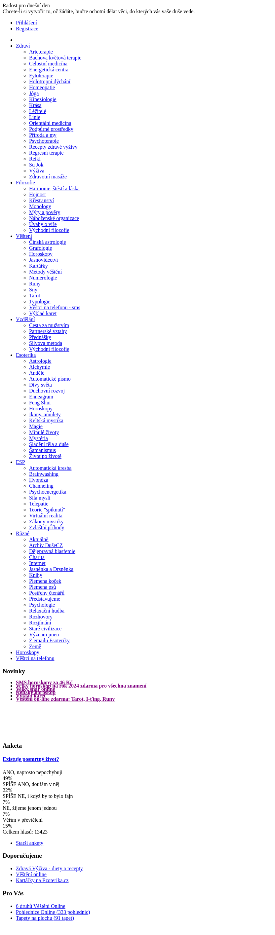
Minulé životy (44, 432)
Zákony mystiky (46, 521)
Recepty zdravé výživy (53, 147)
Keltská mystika (46, 420)
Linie (34, 117)
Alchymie (39, 367)
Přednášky (40, 337)
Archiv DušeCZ (46, 545)
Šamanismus (42, 450)
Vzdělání (25, 319)
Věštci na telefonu (35, 658)
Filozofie (25, 182)
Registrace (27, 28)
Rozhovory (41, 616)
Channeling (41, 486)
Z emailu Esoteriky (49, 640)
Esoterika (26, 355)
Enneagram (41, 396)
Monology (40, 206)
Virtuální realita (45, 515)
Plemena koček (45, 581)
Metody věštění (45, 272)
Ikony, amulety (45, 414)
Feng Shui (40, 402)
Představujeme (44, 599)
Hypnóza (38, 480)
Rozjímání (40, 622)
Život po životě (45, 456)
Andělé (36, 373)
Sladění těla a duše (49, 444)
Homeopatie (42, 87)
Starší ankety (29, 843)
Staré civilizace (45, 628)
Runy (35, 283)
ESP (20, 462)
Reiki (35, 159)
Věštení (24, 236)
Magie (36, 426)
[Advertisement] (29, 721)
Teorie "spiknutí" (47, 509)
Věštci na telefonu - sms (54, 307)
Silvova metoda (45, 343)
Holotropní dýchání (49, 81)
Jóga (34, 93)
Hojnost (37, 194)
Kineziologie (43, 99)
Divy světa (40, 385)
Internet (37, 563)
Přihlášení (26, 22)
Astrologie (40, 361)
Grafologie (40, 248)
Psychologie (42, 605)
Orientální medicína (50, 123)
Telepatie (38, 503)
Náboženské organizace (54, 218)
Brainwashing (44, 474)
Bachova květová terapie (55, 57)
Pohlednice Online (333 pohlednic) (53, 912)
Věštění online (31, 874)
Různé (22, 533)
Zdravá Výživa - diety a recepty (49, 868)
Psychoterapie (44, 141)
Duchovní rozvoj (47, 390)
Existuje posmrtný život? (31, 759)
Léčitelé (37, 111)
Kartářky (38, 266)
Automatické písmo (50, 379)
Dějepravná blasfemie (52, 551)
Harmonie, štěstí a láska (54, 188)
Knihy (35, 575)
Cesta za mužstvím (49, 325)
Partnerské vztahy (48, 331)
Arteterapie (41, 52)
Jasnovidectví (43, 260)
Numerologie (43, 277)
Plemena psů (42, 587)
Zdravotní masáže (48, 176)
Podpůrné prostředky (51, 129)
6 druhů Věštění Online (40, 906)
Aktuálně (39, 539)
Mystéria (38, 438)
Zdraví (23, 46)
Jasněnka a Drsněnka (51, 569)
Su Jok (36, 165)
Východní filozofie (49, 230)
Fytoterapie (41, 75)
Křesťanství (41, 200)
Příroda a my (43, 135)
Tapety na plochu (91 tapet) (45, 918)
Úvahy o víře (43, 224)
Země (35, 646)
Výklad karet (43, 313)
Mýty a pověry (44, 212)
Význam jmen (44, 634)
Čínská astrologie (47, 242)
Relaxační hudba (46, 611)
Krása (35, 105)
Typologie (40, 301)
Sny (33, 289)
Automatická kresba (50, 468)
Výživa (36, 170)
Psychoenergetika (47, 492)
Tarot (34, 295)
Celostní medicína (48, 63)
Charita (37, 557)
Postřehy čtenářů (46, 593)
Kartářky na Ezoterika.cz (42, 880)
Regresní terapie (46, 153)
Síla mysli (39, 498)
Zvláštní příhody (46, 527)
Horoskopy (41, 254)
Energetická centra (48, 69)
